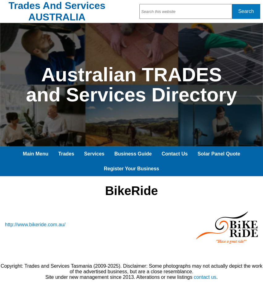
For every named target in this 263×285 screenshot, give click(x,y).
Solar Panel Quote (218, 153)
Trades (66, 153)
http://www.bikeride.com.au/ (35, 224)
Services (94, 153)
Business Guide (133, 153)
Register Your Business (131, 168)
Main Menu (36, 153)
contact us (205, 277)
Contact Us (175, 153)
